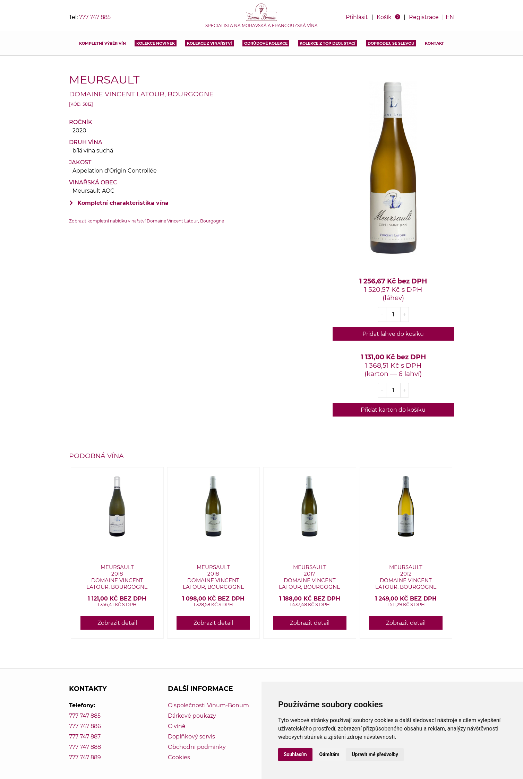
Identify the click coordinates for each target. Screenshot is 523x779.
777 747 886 (85, 726)
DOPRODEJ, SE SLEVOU (391, 43)
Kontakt (434, 43)
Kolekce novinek (155, 43)
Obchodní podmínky (197, 747)
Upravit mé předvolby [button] (375, 754)
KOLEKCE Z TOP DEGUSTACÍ (327, 43)
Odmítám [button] (329, 754)
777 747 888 (85, 747)
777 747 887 (85, 736)
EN (450, 17)
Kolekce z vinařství (209, 43)
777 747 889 (85, 757)
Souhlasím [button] (295, 754)
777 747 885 (95, 17)
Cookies (179, 757)
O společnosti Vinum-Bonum (208, 705)
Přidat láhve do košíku (393, 334)
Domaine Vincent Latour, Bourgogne (141, 94)
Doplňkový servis (191, 736)
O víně (177, 726)
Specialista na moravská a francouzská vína (261, 26)
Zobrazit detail (117, 623)
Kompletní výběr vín (102, 43)
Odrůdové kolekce (266, 43)
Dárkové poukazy (192, 715)
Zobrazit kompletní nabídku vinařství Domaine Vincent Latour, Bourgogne (146, 221)
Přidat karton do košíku (393, 409)
